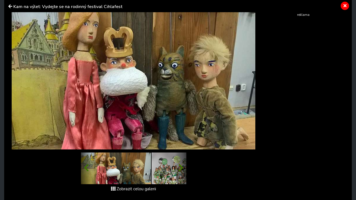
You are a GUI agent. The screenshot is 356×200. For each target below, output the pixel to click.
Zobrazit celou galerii (133, 189)
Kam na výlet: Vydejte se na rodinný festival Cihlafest (67, 7)
